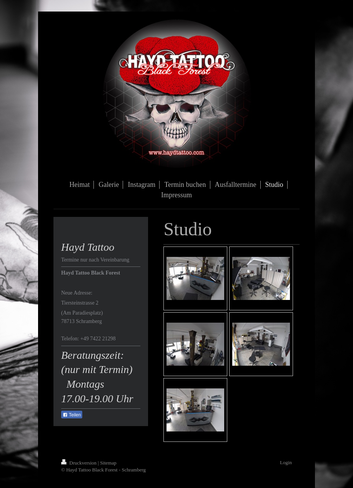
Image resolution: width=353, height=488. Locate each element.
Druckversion (79, 463)
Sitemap (108, 463)
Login (286, 462)
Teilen (72, 415)
